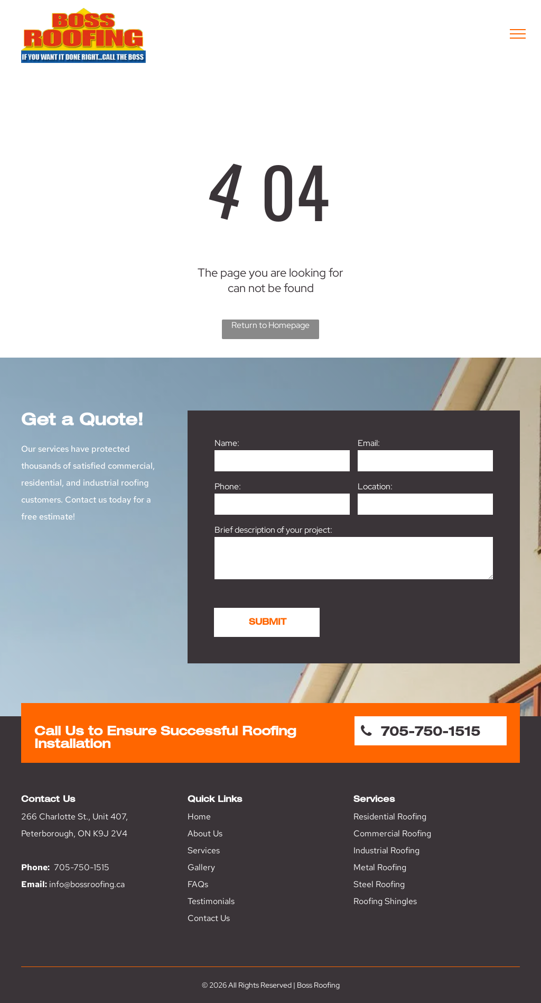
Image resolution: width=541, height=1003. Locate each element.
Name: (226, 443)
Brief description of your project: (273, 529)
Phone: (227, 486)
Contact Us (209, 918)
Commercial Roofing (392, 833)
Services (204, 850)
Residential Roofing (389, 816)
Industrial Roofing (386, 850)
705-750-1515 (81, 867)
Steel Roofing (379, 884)
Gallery (201, 867)
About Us (205, 833)
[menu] (517, 34)
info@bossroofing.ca (87, 884)
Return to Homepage (270, 325)
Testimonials (211, 901)
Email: (369, 443)
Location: (375, 486)
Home (199, 816)
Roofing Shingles (385, 901)
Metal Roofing (379, 867)
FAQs (198, 884)
